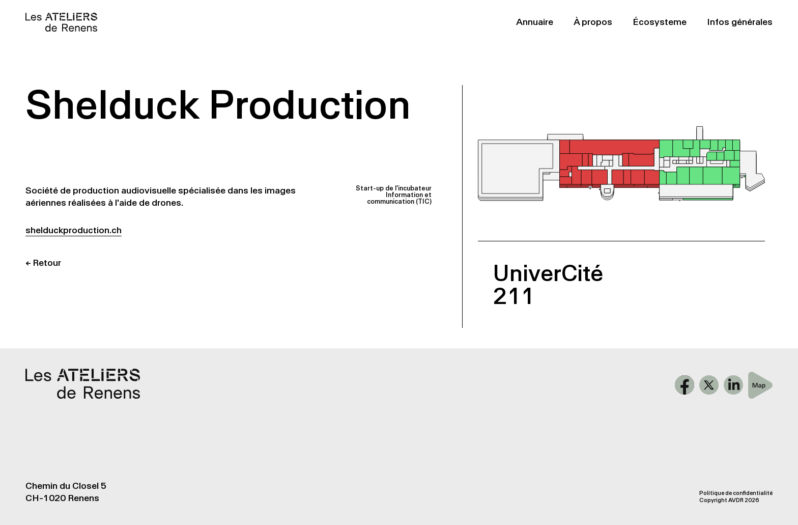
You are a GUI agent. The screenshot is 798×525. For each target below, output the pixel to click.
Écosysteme (660, 21)
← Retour (43, 262)
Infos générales (740, 21)
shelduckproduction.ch (73, 230)
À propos (593, 21)
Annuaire (534, 21)
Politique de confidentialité (736, 493)
